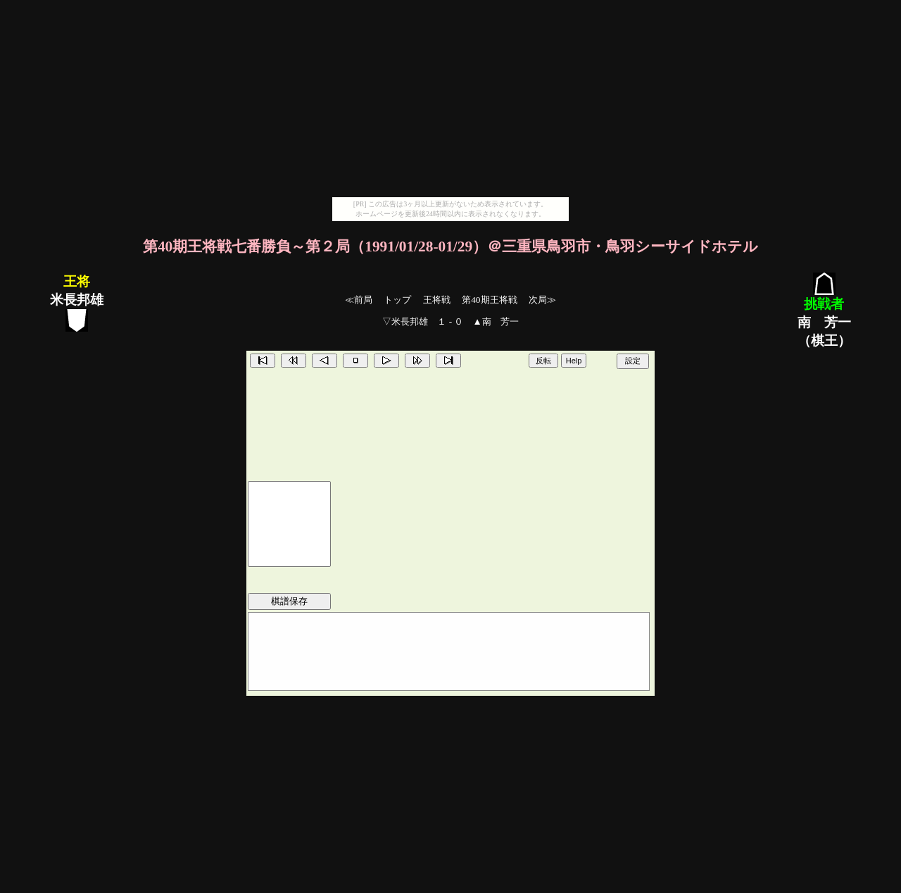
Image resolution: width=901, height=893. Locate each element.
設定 (633, 360)
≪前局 (358, 299)
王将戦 (436, 299)
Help (574, 360)
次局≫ (542, 299)
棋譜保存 (289, 601)
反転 (543, 360)
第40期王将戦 (489, 299)
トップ (397, 299)
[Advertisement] (450, 98)
